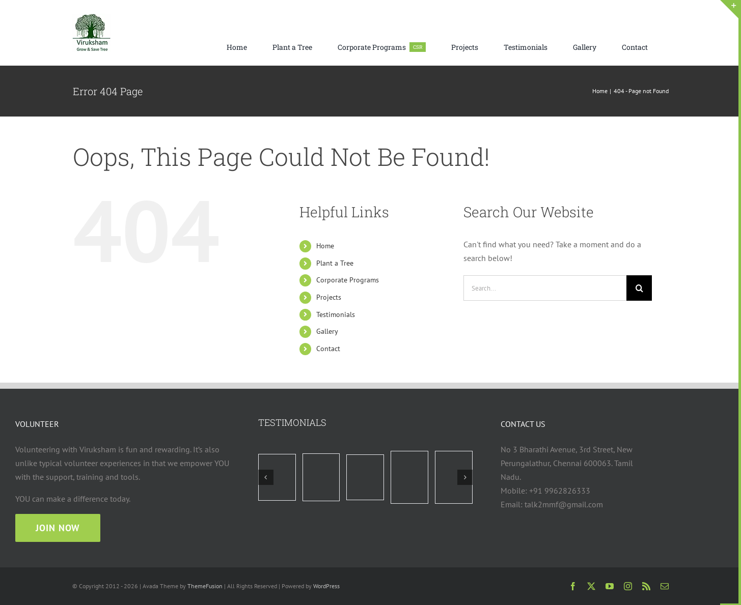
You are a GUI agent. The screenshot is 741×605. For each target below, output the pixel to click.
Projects (328, 297)
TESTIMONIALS (292, 422)
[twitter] (591, 586)
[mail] (665, 586)
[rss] (646, 586)
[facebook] (573, 586)
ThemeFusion (205, 586)
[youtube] (610, 586)
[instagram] (628, 586)
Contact (328, 348)
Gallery (327, 331)
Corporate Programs (347, 279)
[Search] (639, 288)
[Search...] (544, 288)
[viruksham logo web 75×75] (91, 18)
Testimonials (335, 314)
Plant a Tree (334, 263)
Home (325, 245)
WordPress (326, 586)
